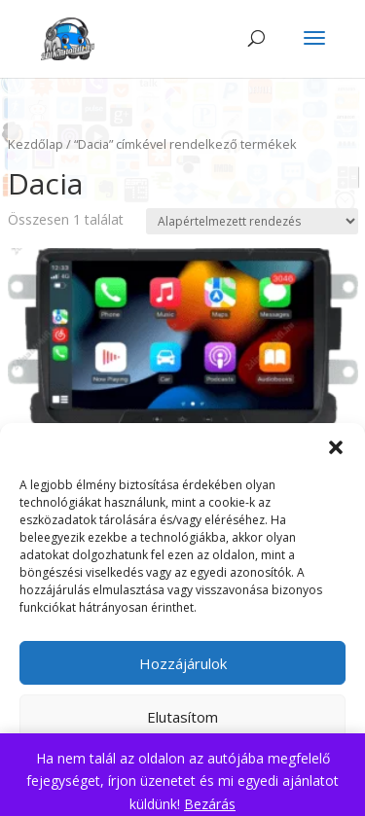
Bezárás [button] (210, 804)
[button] (336, 447)
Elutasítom (182, 717)
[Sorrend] (252, 221)
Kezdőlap (35, 144)
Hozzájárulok (183, 663)
